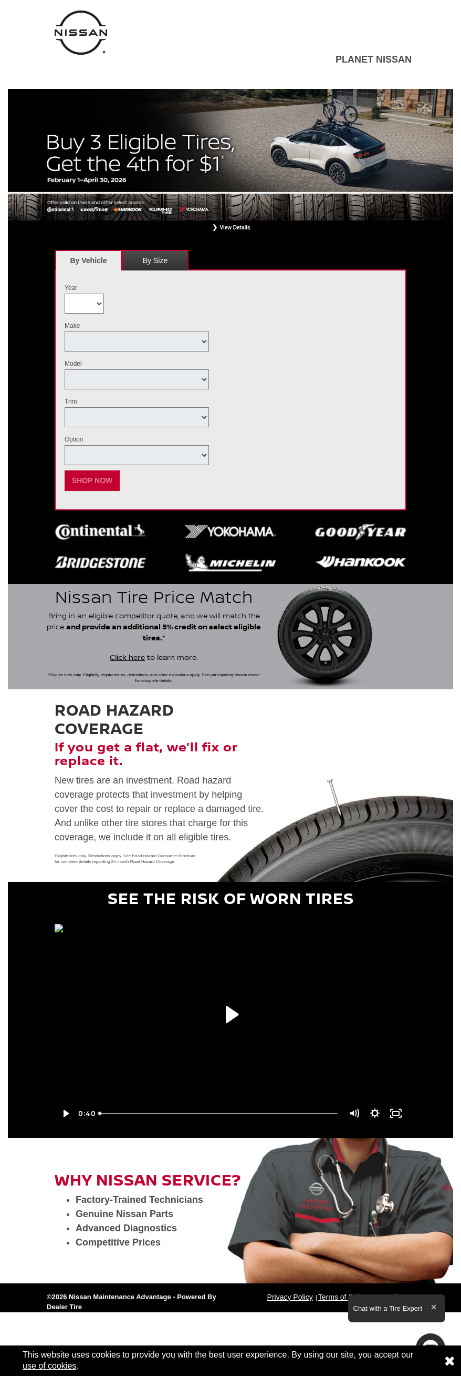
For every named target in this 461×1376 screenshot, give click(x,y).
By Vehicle (88, 263)
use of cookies (49, 1365)
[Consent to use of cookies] (449, 1361)
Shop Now (92, 480)
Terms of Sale (340, 1297)
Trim (71, 401)
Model (73, 363)
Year (71, 288)
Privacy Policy (290, 1297)
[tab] (88, 260)
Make (72, 325)
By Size (155, 260)
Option (74, 439)
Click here (127, 658)
